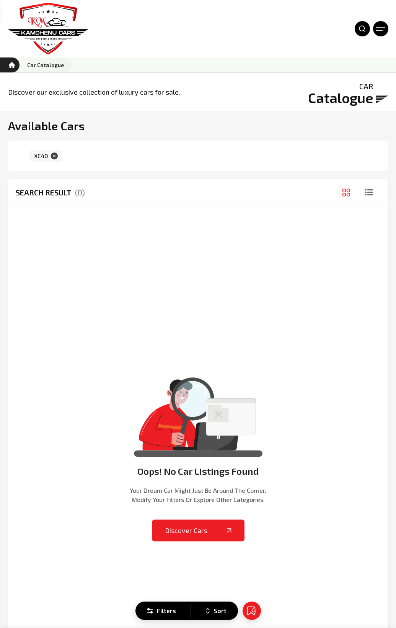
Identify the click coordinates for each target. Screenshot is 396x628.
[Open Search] (362, 28)
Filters (161, 610)
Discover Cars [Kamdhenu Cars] (198, 530)
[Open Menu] (380, 28)
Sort (216, 610)
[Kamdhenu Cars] (48, 29)
